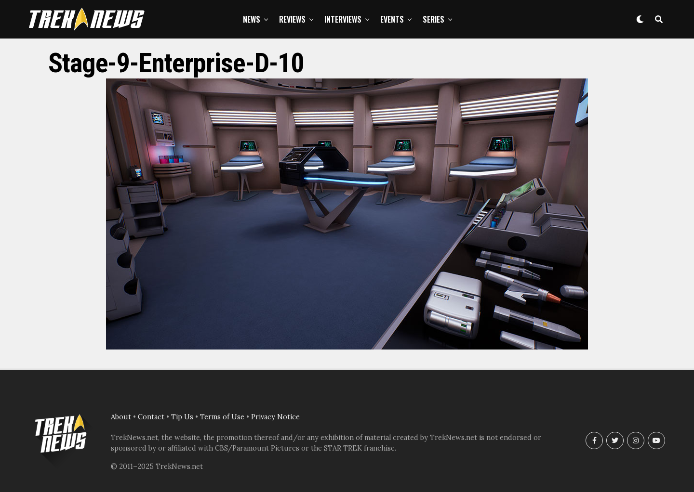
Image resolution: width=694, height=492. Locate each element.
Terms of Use (222, 417)
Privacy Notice (275, 417)
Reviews (292, 19)
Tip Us (182, 417)
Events (392, 19)
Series (433, 19)
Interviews (342, 19)
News (251, 19)
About (121, 417)
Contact (151, 417)
